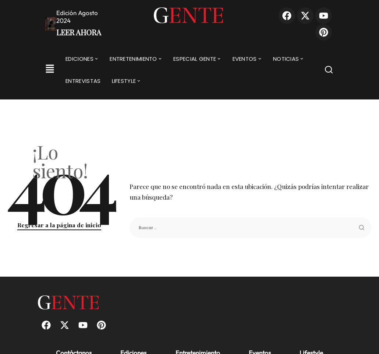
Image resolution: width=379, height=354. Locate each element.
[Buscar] (328, 71)
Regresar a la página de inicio (59, 225)
